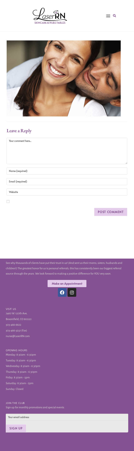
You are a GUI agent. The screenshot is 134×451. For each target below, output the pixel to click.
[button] (108, 15)
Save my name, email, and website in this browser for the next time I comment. (13, 202)
